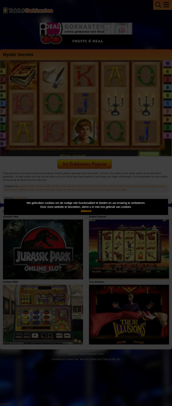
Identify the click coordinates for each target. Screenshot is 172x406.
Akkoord (86, 211)
